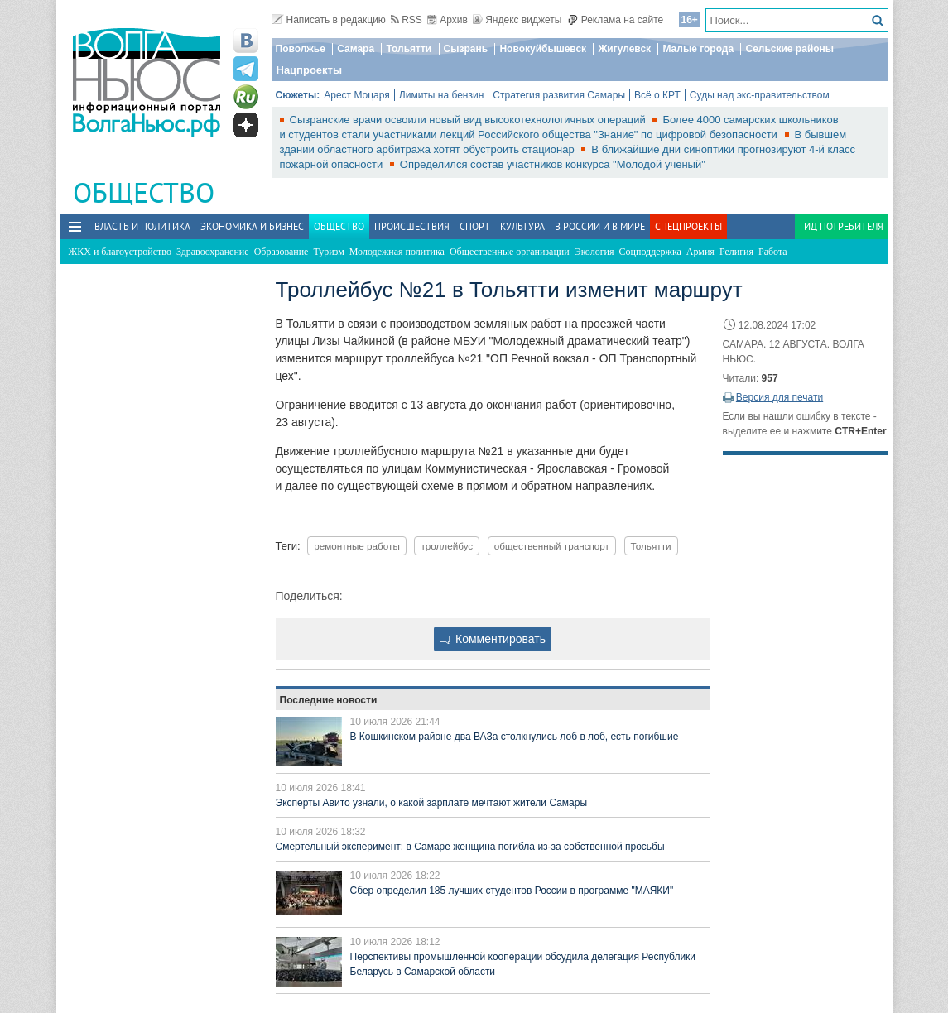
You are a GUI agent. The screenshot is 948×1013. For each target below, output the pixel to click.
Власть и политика (142, 226)
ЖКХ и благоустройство (120, 251)
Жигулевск (624, 49)
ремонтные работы (357, 545)
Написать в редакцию (329, 20)
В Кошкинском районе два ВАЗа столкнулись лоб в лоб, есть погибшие (514, 736)
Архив (447, 20)
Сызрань (466, 49)
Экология (594, 251)
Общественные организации (510, 251)
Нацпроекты (310, 70)
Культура (522, 226)
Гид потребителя (841, 226)
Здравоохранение (212, 251)
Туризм (328, 251)
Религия (736, 251)
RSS (406, 20)
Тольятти (408, 49)
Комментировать (493, 639)
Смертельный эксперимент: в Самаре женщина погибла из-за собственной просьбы (470, 846)
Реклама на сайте (615, 20)
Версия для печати (779, 397)
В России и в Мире (600, 226)
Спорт (475, 226)
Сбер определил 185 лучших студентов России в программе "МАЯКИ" (512, 890)
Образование (281, 251)
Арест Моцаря (357, 95)
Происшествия (412, 226)
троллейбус (447, 545)
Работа (772, 251)
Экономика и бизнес (252, 226)
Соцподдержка (650, 251)
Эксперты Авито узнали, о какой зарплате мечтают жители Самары (432, 803)
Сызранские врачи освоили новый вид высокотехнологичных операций (469, 119)
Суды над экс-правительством (760, 95)
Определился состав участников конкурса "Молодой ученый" (552, 164)
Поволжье (300, 49)
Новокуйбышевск (542, 49)
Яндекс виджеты (517, 20)
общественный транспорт (551, 545)
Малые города (698, 49)
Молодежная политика (397, 251)
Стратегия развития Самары (559, 95)
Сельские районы (789, 49)
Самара (355, 49)
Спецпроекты (688, 226)
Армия (700, 251)
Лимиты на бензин (441, 95)
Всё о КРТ (657, 95)
